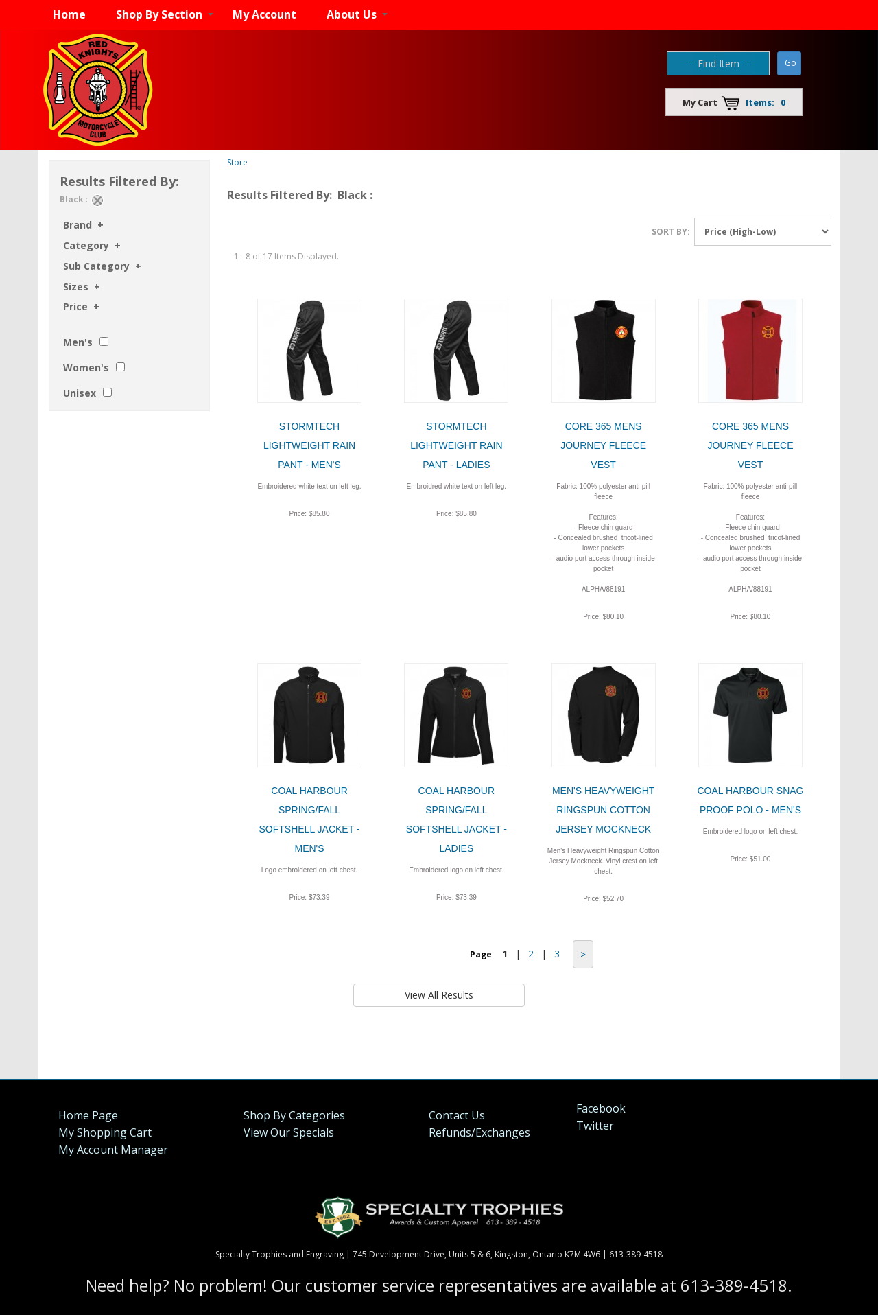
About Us (352, 14)
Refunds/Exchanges (479, 1132)
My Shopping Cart (105, 1132)
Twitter (595, 1125)
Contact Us (457, 1115)
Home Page (88, 1115)
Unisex (79, 392)
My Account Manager (113, 1149)
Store (237, 162)
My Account (264, 14)
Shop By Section (159, 14)
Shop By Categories (294, 1115)
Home (69, 14)
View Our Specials (289, 1132)
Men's (78, 342)
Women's (86, 367)
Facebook (601, 1108)
